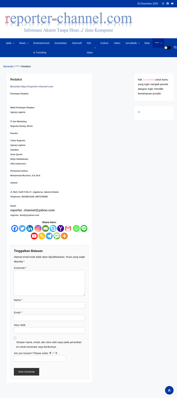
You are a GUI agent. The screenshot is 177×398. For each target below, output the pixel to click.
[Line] (83, 228)
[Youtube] (34, 236)
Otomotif (77, 43)
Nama (18, 299)
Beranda (8, 66)
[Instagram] (38, 228)
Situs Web (20, 325)
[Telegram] (49, 236)
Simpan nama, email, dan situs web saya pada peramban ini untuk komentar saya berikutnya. (49, 344)
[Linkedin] (29, 228)
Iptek (9, 43)
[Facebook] (14, 228)
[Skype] (53, 228)
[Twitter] (22, 228)
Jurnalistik (131, 43)
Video (117, 43)
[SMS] (56, 236)
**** (157, 43)
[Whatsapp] (76, 228)
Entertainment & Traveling (41, 48)
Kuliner (105, 43)
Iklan (147, 43)
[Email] (45, 228)
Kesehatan (60, 43)
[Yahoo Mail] (60, 228)
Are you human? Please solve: (40, 357)
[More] (64, 236)
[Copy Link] (41, 236)
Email (18, 312)
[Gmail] (68, 228)
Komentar (20, 267)
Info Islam (90, 48)
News (22, 43)
